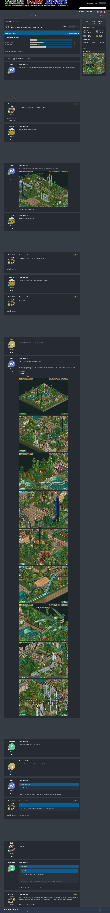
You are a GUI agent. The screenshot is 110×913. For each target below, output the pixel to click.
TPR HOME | (81, 11)
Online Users (25, 12)
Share (65, 26)
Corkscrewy (14, 25)
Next (19, 58)
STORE (91, 11)
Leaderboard (33, 12)
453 (11, 139)
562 (11, 77)
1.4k (11, 352)
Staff (19, 12)
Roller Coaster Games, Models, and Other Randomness (30, 27)
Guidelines (12, 12)
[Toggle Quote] (21, 784)
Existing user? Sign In (92, 3)
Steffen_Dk (11, 741)
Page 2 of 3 (29, 58)
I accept (101, 910)
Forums (5, 12)
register (14, 51)
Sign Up (103, 3)
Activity (13, 8)
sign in (10, 51)
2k (12, 754)
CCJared (11, 126)
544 (11, 117)
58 (12, 856)
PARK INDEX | (87, 11)
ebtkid (11, 843)
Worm (11, 64)
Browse (7, 8)
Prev (9, 58)
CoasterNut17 (102, 30)
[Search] (87, 8)
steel (11, 339)
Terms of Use (7, 911)
